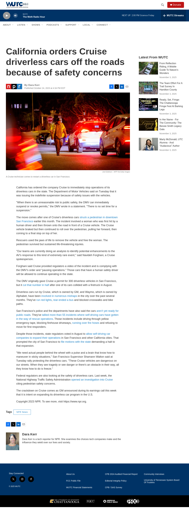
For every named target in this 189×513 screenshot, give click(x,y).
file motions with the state (76, 347)
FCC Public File (73, 487)
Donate (178, 7)
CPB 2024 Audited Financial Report (121, 480)
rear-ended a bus (63, 305)
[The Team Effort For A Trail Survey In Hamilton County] (148, 94)
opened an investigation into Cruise (92, 385)
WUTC (17, 492)
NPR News (22, 418)
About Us (70, 480)
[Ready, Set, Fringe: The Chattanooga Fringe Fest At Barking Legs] (148, 110)
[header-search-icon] (164, 8)
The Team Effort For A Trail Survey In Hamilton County (170, 92)
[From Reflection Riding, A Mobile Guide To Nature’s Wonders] (148, 74)
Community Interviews (154, 480)
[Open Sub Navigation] (13, 31)
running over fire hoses (85, 328)
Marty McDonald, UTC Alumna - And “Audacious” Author (171, 148)
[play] (6, 21)
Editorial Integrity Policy (116, 487)
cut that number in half (36, 290)
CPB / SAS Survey (113, 493)
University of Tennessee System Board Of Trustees (161, 487)
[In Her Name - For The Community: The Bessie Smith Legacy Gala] (148, 130)
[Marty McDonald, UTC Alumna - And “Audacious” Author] (148, 150)
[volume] (15, 21)
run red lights (44, 305)
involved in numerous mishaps (59, 301)
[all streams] (173, 21)
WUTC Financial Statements (79, 493)
